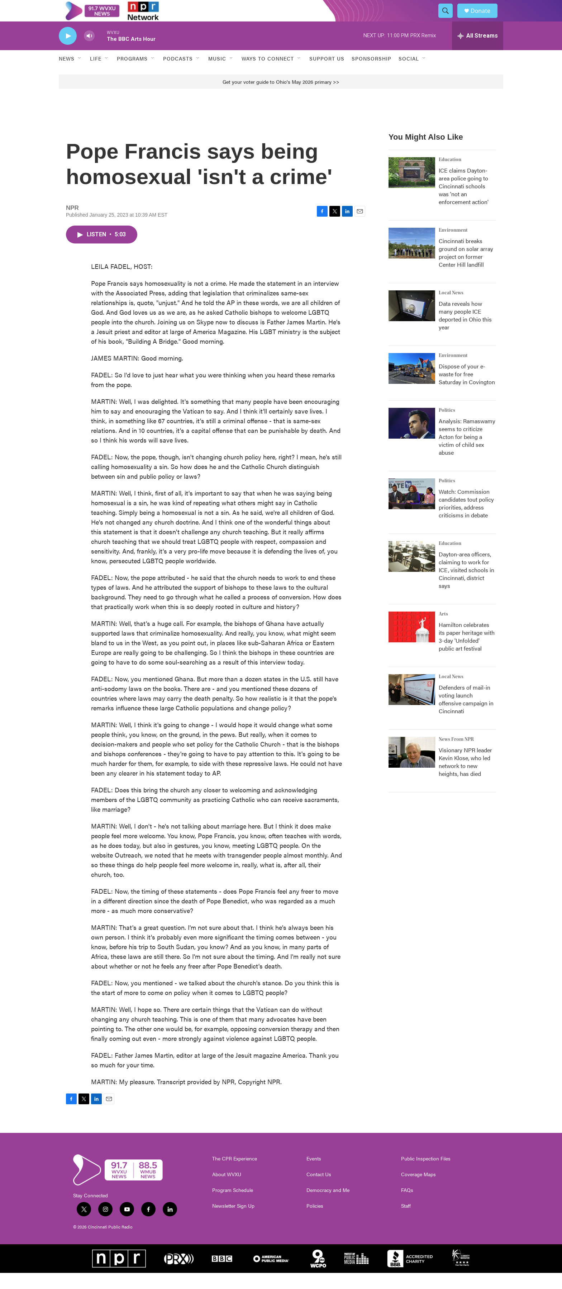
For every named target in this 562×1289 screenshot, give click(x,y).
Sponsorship (371, 74)
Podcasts (178, 74)
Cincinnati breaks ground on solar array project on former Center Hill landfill (466, 269)
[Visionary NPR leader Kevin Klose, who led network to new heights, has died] (412, 768)
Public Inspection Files (426, 1175)
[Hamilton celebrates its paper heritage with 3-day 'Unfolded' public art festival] (412, 643)
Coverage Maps (418, 1190)
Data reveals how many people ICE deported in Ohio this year (465, 331)
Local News (451, 309)
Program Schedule (232, 1206)
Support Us (326, 74)
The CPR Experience (234, 1175)
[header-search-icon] (449, 19)
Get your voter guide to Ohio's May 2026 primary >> (281, 97)
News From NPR (456, 755)
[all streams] (477, 52)
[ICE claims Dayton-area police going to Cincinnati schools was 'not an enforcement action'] (412, 188)
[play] (67, 52)
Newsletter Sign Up (233, 1222)
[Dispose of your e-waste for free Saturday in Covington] (412, 384)
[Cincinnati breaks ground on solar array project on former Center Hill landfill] (412, 259)
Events (313, 1175)
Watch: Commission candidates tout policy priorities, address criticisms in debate (466, 519)
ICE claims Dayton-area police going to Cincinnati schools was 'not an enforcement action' (464, 202)
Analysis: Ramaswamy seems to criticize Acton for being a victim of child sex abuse (467, 453)
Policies (314, 1222)
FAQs (407, 1206)
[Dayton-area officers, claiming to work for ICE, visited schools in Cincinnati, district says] (412, 572)
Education (450, 176)
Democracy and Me (327, 1206)
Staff (406, 1222)
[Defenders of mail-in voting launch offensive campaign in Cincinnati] (412, 705)
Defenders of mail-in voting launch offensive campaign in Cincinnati (466, 715)
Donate (485, 19)
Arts (443, 630)
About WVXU (226, 1190)
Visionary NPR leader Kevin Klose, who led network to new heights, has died (465, 778)
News (67, 74)
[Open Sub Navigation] (80, 74)
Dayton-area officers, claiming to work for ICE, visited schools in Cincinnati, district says (466, 586)
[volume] (89, 52)
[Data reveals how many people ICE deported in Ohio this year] (412, 321)
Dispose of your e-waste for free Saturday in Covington (467, 390)
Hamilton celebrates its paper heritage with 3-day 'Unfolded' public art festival (467, 652)
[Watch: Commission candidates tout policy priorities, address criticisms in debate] (412, 509)
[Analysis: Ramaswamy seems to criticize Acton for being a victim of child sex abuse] (412, 439)
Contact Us (318, 1190)
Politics (447, 426)
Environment (453, 246)
